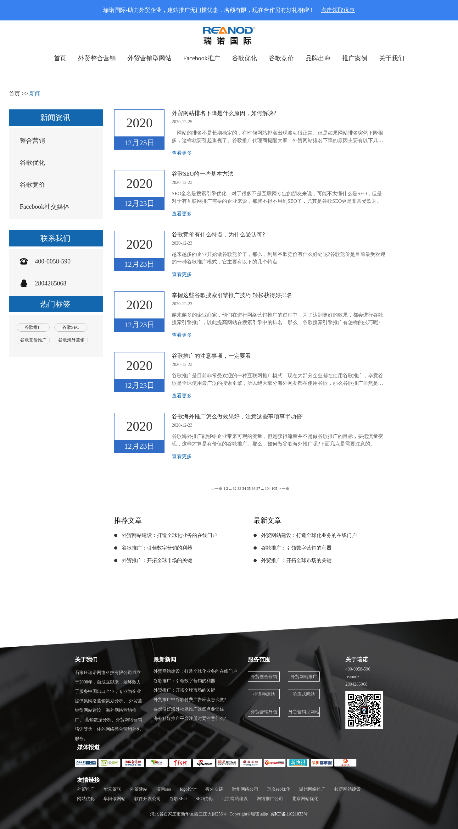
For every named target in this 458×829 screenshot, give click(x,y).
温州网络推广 (312, 789)
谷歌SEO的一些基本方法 (202, 174)
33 (239, 488)
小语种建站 (264, 694)
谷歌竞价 (281, 58)
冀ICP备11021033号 (289, 814)
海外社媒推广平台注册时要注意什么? (190, 718)
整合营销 (32, 140)
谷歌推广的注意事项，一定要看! (212, 356)
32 (235, 488)
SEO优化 (203, 798)
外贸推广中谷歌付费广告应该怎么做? (190, 699)
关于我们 (391, 58)
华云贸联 (112, 789)
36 (253, 488)
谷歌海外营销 (71, 340)
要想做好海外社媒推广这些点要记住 (189, 709)
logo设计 (188, 789)
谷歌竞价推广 (33, 340)
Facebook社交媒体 (45, 206)
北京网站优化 (305, 798)
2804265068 (50, 283)
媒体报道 (88, 747)
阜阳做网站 (114, 798)
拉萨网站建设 (347, 789)
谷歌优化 (244, 58)
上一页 (216, 488)
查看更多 (182, 153)
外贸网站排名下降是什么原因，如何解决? (224, 113)
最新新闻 (165, 659)
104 (267, 488)
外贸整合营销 (97, 58)
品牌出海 (318, 58)
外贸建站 (139, 789)
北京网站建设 (234, 798)
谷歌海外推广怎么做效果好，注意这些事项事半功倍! (238, 416)
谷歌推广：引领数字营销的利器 (157, 547)
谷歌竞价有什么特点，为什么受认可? (218, 234)
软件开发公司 (147, 798)
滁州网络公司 (245, 789)
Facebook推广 (201, 58)
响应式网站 (304, 694)
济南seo (163, 789)
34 (244, 488)
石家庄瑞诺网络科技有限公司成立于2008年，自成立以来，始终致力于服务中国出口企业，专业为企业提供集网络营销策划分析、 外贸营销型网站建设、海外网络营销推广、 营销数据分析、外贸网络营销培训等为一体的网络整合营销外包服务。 (108, 705)
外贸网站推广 (304, 676)
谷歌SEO (70, 327)
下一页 (283, 488)
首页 (60, 58)
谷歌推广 (33, 327)
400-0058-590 (52, 261)
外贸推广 (86, 789)
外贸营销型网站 (149, 58)
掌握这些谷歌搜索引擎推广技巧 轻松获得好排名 (232, 295)
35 (249, 488)
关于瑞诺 (356, 659)
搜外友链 (214, 789)
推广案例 (354, 58)
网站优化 (86, 798)
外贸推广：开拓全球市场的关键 (157, 560)
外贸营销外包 (264, 712)
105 (274, 488)
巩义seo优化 (279, 789)
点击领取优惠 (338, 10)
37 (258, 488)
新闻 (35, 94)
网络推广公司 (270, 798)
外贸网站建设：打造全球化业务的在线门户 (169, 535)
